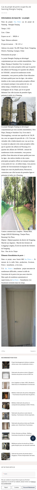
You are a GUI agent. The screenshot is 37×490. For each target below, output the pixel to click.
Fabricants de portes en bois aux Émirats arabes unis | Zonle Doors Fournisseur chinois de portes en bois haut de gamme (23, 424)
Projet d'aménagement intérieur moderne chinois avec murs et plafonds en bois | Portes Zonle (23, 363)
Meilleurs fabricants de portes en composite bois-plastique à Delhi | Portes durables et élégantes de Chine (23, 404)
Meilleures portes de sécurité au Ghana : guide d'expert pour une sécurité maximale (23, 444)
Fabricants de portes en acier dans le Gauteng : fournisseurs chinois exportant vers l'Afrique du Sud (23, 414)
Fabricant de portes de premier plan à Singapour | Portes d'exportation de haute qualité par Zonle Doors (23, 454)
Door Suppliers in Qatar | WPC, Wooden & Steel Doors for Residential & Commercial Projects (23, 383)
